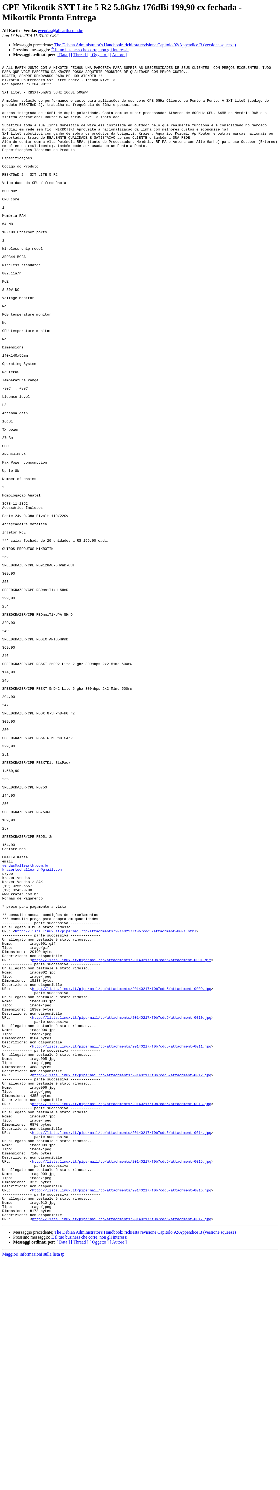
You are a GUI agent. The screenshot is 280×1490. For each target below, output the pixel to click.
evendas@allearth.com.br (60, 30)
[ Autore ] (118, 54)
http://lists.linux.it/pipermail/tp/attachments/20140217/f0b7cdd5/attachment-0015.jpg (121, 1380)
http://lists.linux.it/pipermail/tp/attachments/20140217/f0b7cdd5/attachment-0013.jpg (121, 1311)
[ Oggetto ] (99, 54)
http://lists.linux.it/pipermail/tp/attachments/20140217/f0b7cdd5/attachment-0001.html (105, 1104)
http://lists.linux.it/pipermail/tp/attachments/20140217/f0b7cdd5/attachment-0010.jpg (121, 1208)
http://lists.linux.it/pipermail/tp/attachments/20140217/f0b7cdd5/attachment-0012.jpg (121, 1277)
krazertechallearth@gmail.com (32, 1030)
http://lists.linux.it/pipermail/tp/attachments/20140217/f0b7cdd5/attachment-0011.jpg (121, 1242)
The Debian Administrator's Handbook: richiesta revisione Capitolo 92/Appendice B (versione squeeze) (145, 44)
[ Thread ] (80, 54)
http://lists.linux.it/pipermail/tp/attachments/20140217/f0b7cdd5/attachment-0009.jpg (121, 1173)
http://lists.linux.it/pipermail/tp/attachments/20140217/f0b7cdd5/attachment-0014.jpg (121, 1346)
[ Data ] (63, 54)
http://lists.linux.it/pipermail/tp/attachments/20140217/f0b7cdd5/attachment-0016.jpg (121, 1415)
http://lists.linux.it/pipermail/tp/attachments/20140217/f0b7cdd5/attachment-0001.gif (121, 1139)
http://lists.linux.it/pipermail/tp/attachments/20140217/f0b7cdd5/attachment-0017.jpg (121, 1450)
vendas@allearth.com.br (25, 1025)
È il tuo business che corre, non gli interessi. (90, 49)
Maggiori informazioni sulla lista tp (33, 1485)
